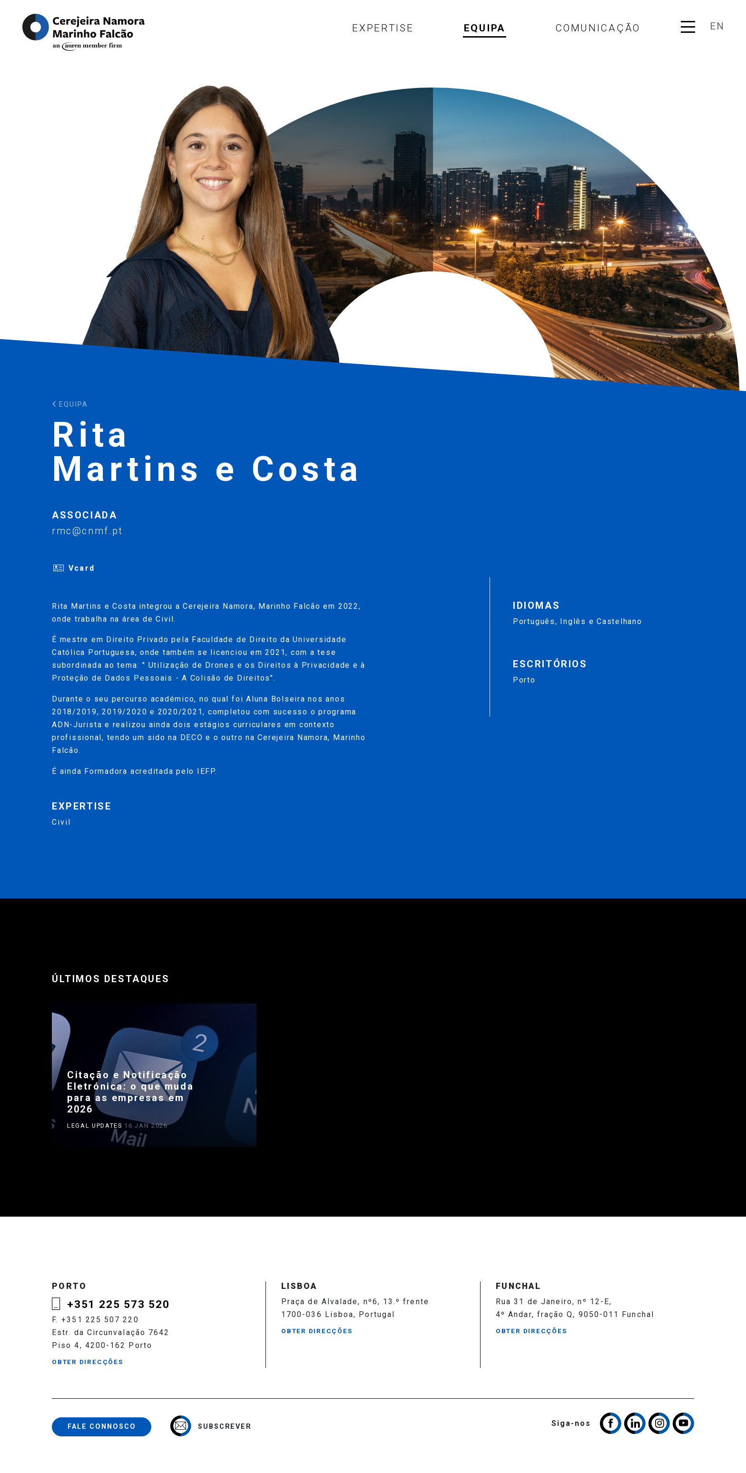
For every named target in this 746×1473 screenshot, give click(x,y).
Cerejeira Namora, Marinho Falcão (84, 32)
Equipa (484, 28)
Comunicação (597, 28)
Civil (61, 822)
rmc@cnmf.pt (87, 531)
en (717, 26)
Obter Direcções (87, 1362)
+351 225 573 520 (118, 1304)
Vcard (81, 568)
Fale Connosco (102, 1427)
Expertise (382, 28)
